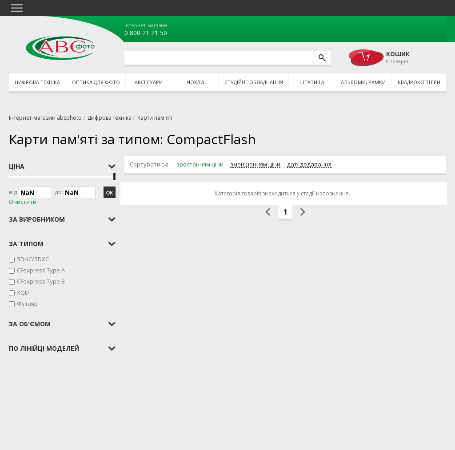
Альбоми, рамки (363, 82)
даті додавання (309, 165)
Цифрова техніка (37, 82)
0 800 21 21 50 (145, 33)
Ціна (16, 166)
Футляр (27, 304)
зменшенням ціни (255, 165)
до (75, 192)
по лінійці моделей (44, 348)
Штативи (311, 82)
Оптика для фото (96, 82)
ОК (109, 192)
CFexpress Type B (41, 281)
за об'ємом (30, 324)
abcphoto (60, 48)
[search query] (219, 57)
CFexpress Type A (41, 270)
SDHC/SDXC (33, 259)
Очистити (22, 202)
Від (30, 192)
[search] (322, 58)
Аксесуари (149, 82)
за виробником (37, 219)
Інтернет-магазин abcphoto (45, 118)
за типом (26, 243)
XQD (23, 292)
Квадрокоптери (419, 82)
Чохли (195, 82)
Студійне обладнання (253, 82)
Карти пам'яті (154, 118)
